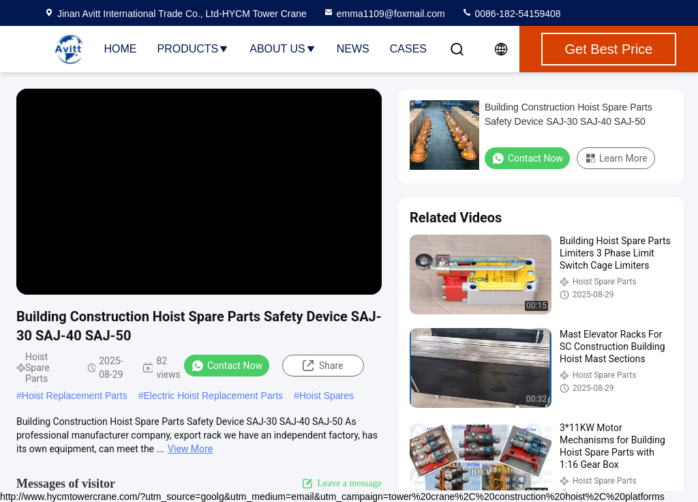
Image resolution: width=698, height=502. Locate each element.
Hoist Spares (326, 395)
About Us (282, 49)
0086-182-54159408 (511, 13)
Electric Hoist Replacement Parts (213, 395)
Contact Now (226, 365)
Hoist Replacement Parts (74, 395)
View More (190, 448)
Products (193, 49)
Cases (408, 49)
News (353, 49)
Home (120, 49)
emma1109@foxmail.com (384, 13)
